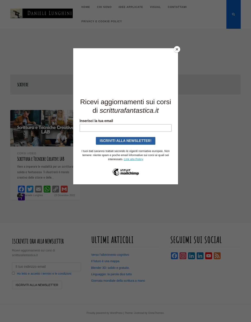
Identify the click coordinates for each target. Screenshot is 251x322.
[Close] (177, 49)
